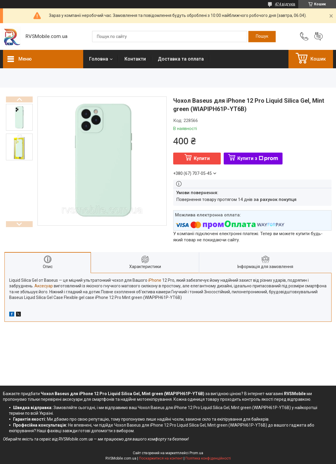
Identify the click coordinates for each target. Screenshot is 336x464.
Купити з (257, 158)
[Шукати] (262, 36)
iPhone (154, 280)
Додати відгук (318, 36)
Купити (202, 158)
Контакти (135, 59)
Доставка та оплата (181, 59)
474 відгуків (285, 4)
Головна (98, 59)
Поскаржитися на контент (161, 458)
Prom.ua (196, 453)
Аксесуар (43, 286)
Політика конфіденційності (208, 458)
